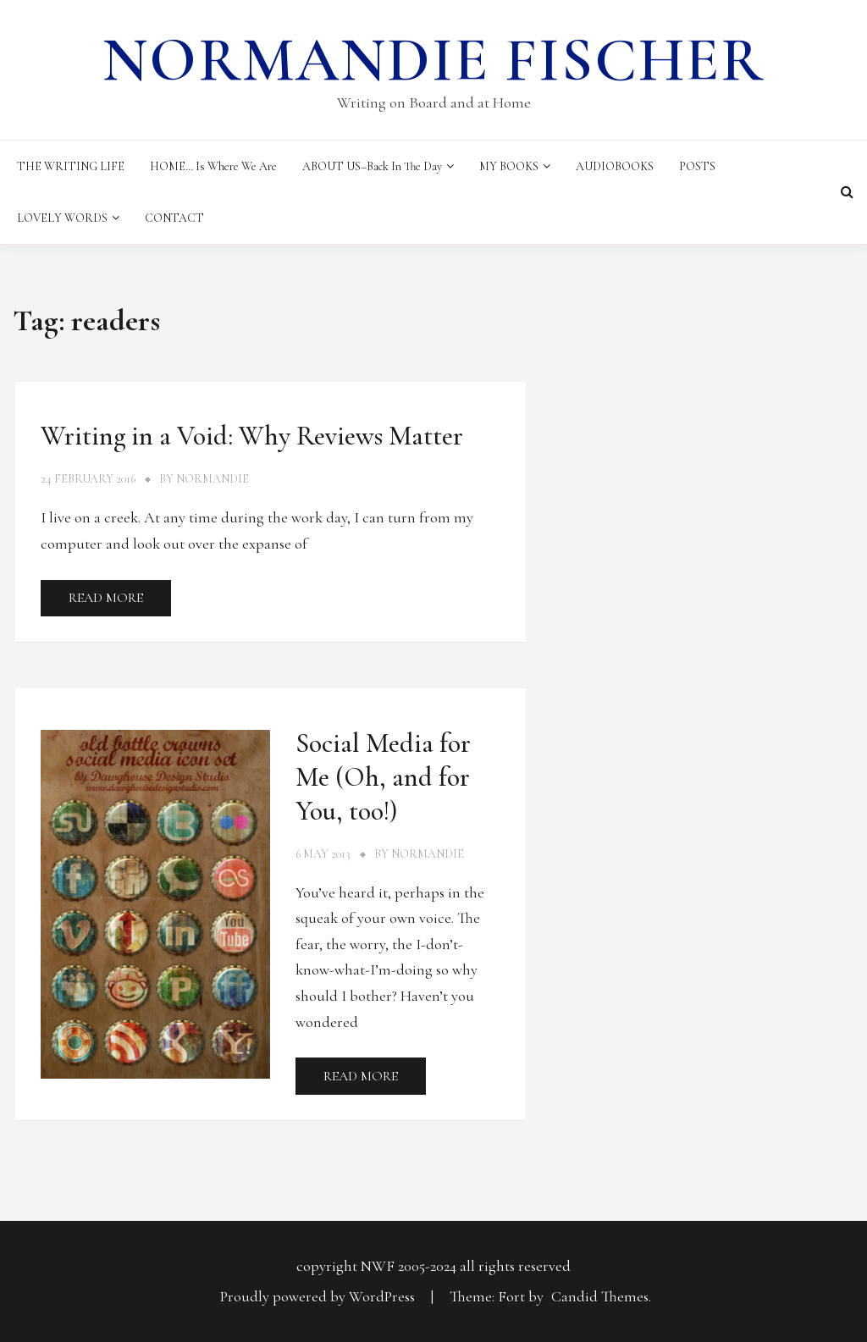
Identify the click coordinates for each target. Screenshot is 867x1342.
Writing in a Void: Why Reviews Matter (252, 435)
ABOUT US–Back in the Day (372, 166)
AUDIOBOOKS (615, 166)
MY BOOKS (508, 166)
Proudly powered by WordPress (319, 1296)
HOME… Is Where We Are (213, 166)
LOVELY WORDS (62, 218)
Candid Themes (600, 1296)
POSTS (697, 166)
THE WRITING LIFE (70, 166)
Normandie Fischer (433, 60)
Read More (106, 597)
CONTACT (174, 218)
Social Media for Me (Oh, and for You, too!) (383, 776)
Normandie (212, 479)
